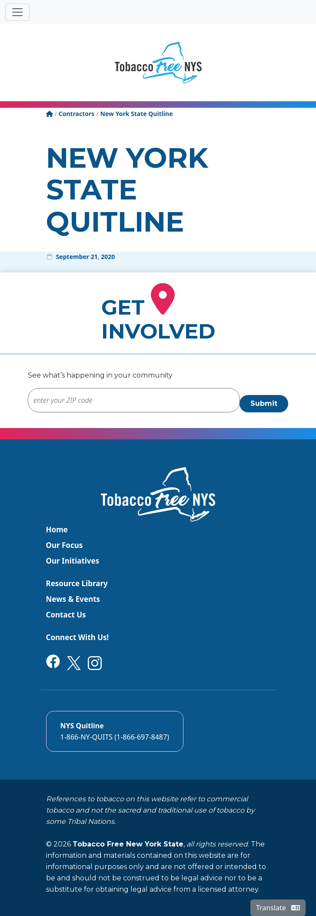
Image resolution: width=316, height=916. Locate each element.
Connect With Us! (77, 637)
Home (57, 529)
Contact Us (66, 615)
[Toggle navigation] (17, 12)
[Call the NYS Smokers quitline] (114, 731)
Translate (278, 908)
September (72, 256)
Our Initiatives (73, 561)
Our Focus (64, 545)
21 (94, 256)
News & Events (73, 599)
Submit (263, 403)
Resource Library (77, 583)
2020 (108, 256)
